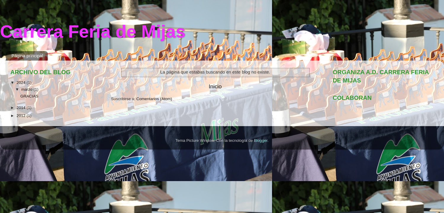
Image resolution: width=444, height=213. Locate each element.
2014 (22, 107)
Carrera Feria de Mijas (93, 31)
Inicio (215, 86)
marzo (27, 89)
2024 (22, 82)
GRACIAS (29, 96)
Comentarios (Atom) (154, 99)
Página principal (27, 55)
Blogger (261, 140)
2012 (22, 115)
